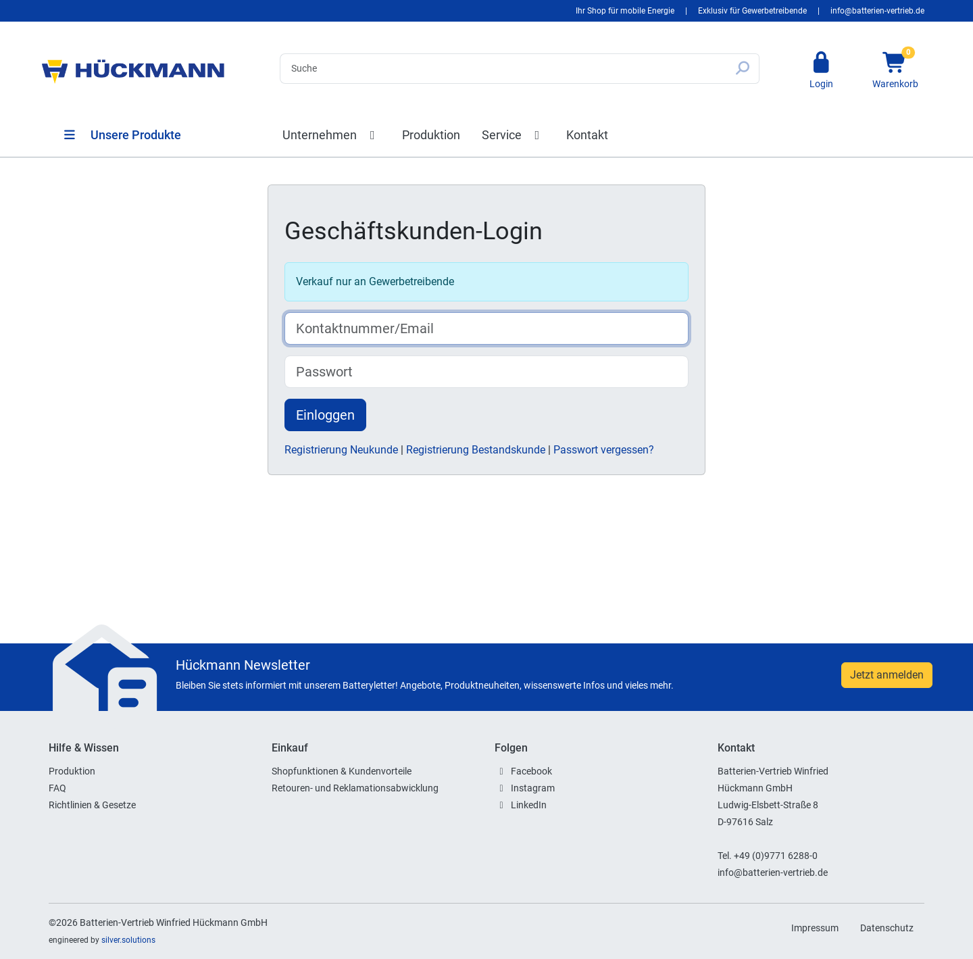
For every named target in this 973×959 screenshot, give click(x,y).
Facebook (531, 771)
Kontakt (587, 135)
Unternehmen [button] (331, 135)
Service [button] (513, 135)
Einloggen (325, 415)
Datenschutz (887, 928)
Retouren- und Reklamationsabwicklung (355, 788)
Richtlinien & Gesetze (92, 805)
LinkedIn (529, 805)
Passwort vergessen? (603, 449)
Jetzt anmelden (887, 674)
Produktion (431, 135)
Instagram (533, 788)
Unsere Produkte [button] (121, 135)
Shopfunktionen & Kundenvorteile (341, 771)
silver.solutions (128, 940)
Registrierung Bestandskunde (477, 449)
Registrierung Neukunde (342, 449)
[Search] (503, 68)
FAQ (57, 788)
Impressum (815, 928)
